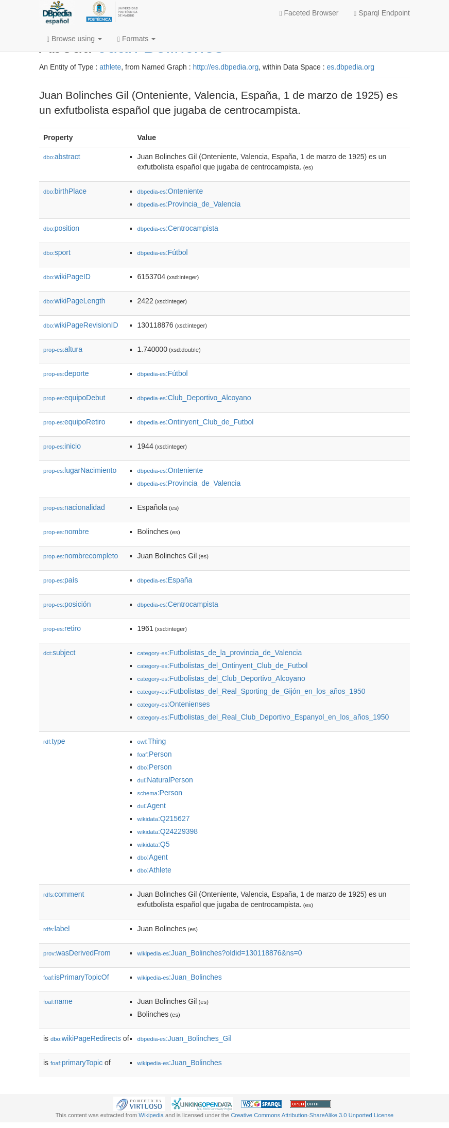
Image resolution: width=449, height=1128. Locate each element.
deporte (66, 373)
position (61, 228)
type (54, 741)
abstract (61, 156)
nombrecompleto (80, 556)
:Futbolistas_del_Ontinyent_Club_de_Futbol (222, 665)
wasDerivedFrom (77, 953)
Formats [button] (136, 39)
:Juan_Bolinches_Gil (184, 1038)
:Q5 (153, 844)
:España (165, 580)
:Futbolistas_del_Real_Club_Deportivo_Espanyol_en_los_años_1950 (263, 717)
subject (59, 652)
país (60, 580)
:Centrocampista (177, 228)
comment (63, 894)
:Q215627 (163, 818)
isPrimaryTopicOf (76, 977)
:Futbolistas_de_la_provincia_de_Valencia (219, 652)
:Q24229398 (167, 831)
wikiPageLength (74, 301)
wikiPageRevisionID (80, 325)
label (56, 929)
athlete (110, 67)
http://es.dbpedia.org (226, 67)
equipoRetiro (74, 422)
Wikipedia (151, 1115)
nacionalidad (74, 507)
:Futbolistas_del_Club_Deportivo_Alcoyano (221, 678)
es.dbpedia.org (351, 67)
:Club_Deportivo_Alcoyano (194, 398)
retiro (62, 628)
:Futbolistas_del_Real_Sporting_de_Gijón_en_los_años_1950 (251, 691)
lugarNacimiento (79, 470)
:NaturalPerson (165, 780)
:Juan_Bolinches (179, 977)
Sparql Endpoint (382, 13)
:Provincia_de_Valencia (189, 204)
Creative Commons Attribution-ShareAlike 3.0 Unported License (312, 1115)
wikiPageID (67, 276)
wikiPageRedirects (85, 1038)
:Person (154, 754)
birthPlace (65, 191)
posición (67, 604)
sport (57, 252)
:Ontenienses (173, 704)
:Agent (151, 805)
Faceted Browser (309, 13)
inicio (62, 446)
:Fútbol (162, 252)
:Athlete (154, 870)
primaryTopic (76, 1062)
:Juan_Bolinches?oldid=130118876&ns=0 (219, 953)
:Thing (151, 741)
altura (62, 349)
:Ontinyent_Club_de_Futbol (195, 422)
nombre (66, 531)
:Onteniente (170, 191)
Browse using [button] (74, 39)
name (58, 1001)
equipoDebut (74, 398)
